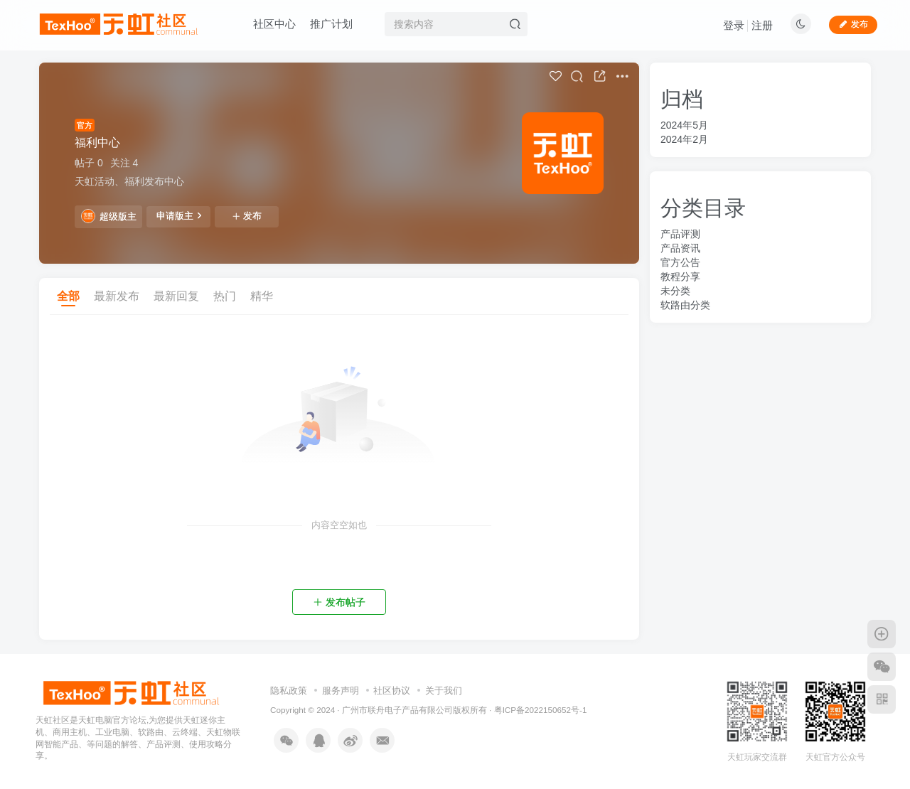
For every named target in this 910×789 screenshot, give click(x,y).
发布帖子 (339, 602)
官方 (84, 125)
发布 (247, 216)
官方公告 (680, 262)
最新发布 (116, 296)
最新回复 (176, 296)
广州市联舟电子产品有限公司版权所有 (414, 709)
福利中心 (97, 142)
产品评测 (680, 234)
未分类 (675, 290)
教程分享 (680, 276)
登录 (733, 25)
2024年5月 (684, 125)
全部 (68, 296)
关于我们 (443, 690)
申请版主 (178, 215)
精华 (261, 296)
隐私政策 (288, 690)
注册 (762, 25)
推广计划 (331, 24)
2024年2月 (684, 139)
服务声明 (340, 690)
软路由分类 (685, 305)
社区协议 (391, 690)
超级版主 (108, 216)
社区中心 (274, 24)
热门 (224, 296)
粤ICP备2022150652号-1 (540, 709)
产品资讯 (680, 248)
